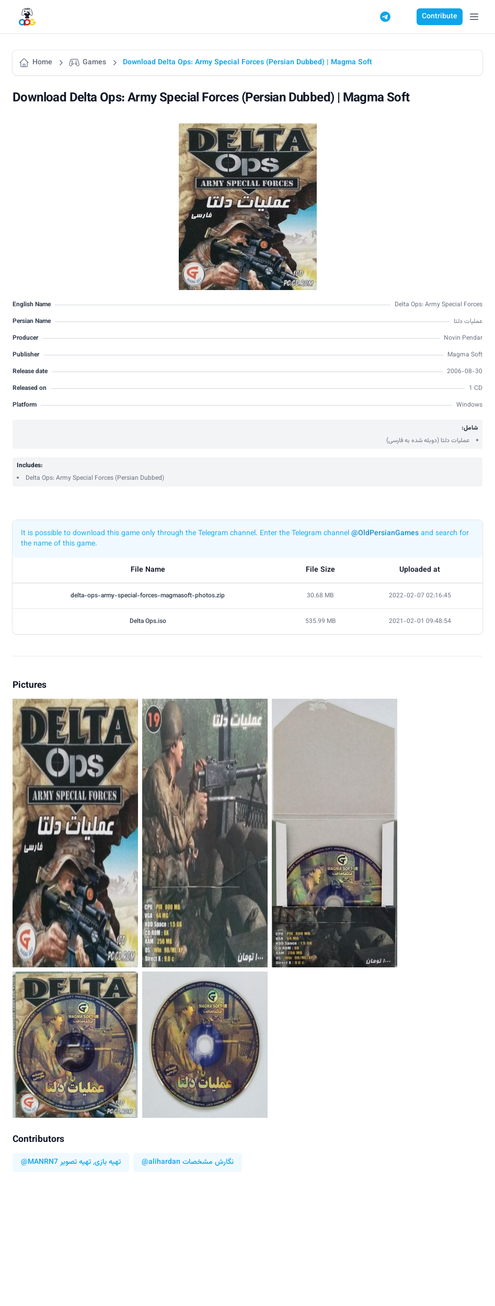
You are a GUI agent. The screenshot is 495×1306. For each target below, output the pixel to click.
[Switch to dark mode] (405, 16)
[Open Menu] (474, 16)
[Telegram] (385, 16)
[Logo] (27, 17)
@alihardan (161, 1162)
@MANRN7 (39, 1162)
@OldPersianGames (385, 533)
